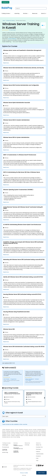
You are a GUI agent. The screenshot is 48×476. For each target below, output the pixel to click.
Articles (27, 445)
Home (4, 20)
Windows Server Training (20, 20)
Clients (38, 451)
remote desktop (12, 38)
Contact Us (5, 2)
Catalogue (5, 445)
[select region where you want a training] (24, 416)
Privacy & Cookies (24, 472)
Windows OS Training (10, 20)
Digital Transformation (18, 445)
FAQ (37, 458)
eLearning (16, 13)
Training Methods (4, 450)
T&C (37, 460)
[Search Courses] (30, 8)
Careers (38, 456)
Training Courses (6, 13)
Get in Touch (41, 472)
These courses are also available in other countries (14, 424)
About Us (43, 13)
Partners (38, 449)
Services (25, 13)
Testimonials (39, 454)
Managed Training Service (18, 448)
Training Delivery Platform (16, 451)
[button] (44, 398)
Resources (34, 13)
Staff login (24, 475)
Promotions (5, 447)
